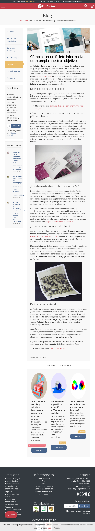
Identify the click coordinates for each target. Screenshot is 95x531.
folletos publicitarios (43, 76)
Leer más (39, 450)
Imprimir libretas (11, 481)
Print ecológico (13, 57)
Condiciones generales (44, 489)
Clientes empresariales (44, 486)
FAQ (44, 483)
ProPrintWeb (85, 486)
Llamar (11, 514)
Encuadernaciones (14, 71)
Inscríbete (16, 126)
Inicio (21, 21)
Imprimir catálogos (12, 478)
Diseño (15, 64)
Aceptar (57, 528)
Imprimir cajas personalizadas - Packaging (11, 504)
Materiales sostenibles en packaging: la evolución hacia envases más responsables (18, 185)
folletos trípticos (50, 236)
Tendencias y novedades (12, 39)
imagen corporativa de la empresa (59, 221)
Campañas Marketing (11, 49)
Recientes (11, 31)
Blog (26, 21)
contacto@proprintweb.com (72, 1)
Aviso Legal (43, 494)
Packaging (11, 78)
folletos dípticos (36, 236)
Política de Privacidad (43, 491)
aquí (49, 528)
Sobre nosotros (44, 478)
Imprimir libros (10, 499)
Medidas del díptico (57, 348)
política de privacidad (11, 134)
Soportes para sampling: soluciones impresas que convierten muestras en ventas (17, 160)
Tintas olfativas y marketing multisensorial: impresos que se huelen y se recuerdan (19, 211)
